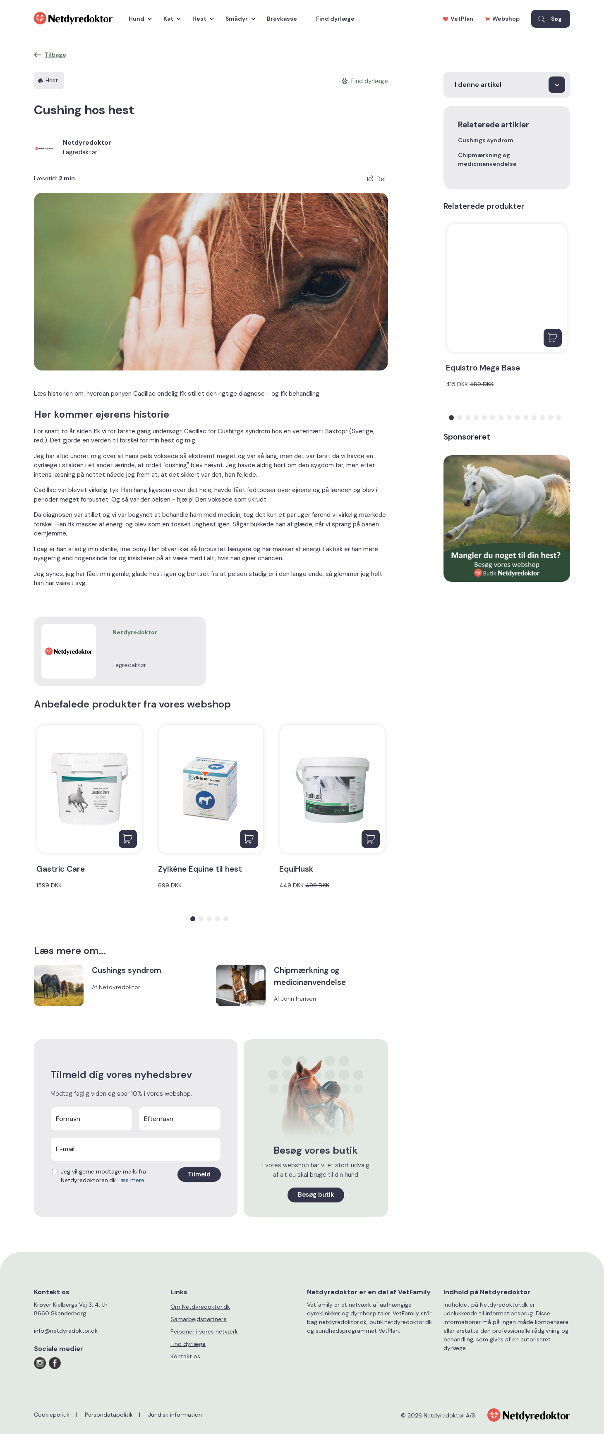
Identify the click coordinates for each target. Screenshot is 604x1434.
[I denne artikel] (506, 85)
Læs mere (130, 1180)
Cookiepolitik (52, 1414)
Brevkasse (282, 18)
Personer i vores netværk (204, 1331)
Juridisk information (175, 1414)
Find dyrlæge (335, 18)
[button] (192, 918)
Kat (170, 18)
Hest (201, 18)
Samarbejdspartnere (198, 1319)
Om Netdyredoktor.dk (200, 1306)
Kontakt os (185, 1356)
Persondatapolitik (109, 1414)
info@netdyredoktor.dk (66, 1330)
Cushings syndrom (485, 140)
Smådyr (238, 18)
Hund (138, 18)
